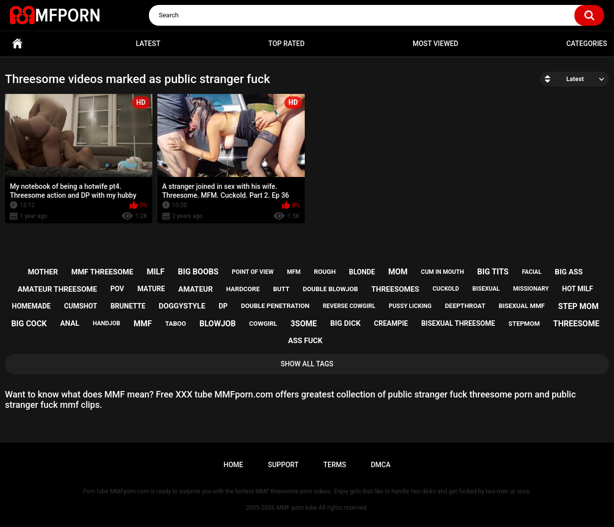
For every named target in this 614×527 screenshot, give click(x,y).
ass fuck (305, 340)
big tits (493, 271)
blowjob (217, 323)
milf (155, 271)
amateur (195, 289)
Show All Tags (307, 364)
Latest (148, 43)
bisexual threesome (458, 323)
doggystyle (182, 306)
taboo (175, 323)
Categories (587, 43)
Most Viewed (435, 43)
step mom (578, 306)
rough (324, 271)
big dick (345, 323)
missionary (531, 288)
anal (70, 323)
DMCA (380, 465)
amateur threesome (57, 289)
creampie (391, 323)
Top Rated (286, 43)
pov (117, 289)
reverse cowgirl (349, 306)
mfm (294, 271)
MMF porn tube (297, 507)
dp (223, 306)
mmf (143, 323)
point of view (253, 271)
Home (17, 43)
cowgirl (263, 323)
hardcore (243, 289)
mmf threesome (102, 271)
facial (531, 271)
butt (281, 289)
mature (151, 289)
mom (398, 271)
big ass (568, 271)
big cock (29, 323)
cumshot (80, 306)
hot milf (577, 289)
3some (303, 323)
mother (43, 271)
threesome (576, 323)
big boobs (198, 271)
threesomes (396, 289)
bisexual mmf (522, 305)
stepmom (524, 323)
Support (283, 465)
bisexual (486, 288)
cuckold (445, 288)
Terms (334, 465)
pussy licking (410, 306)
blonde (362, 272)
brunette (127, 306)
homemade (31, 306)
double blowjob (330, 289)
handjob (106, 323)
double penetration (275, 305)
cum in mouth (442, 271)
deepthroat (465, 305)
